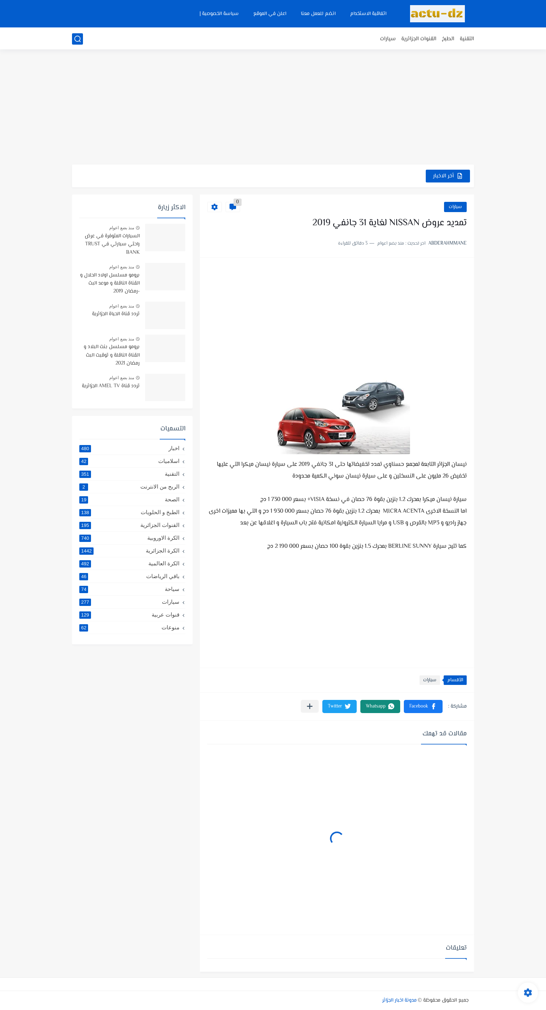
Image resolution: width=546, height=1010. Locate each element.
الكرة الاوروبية (129, 538)
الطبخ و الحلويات (129, 512)
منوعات (129, 627)
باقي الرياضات (129, 576)
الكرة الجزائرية (129, 550)
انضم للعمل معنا (318, 14)
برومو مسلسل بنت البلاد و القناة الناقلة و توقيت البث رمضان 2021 (112, 355)
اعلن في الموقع (269, 14)
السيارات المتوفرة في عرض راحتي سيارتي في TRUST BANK (112, 244)
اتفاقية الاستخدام (368, 14)
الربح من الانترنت (129, 486)
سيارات (388, 39)
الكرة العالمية (129, 563)
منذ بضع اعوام (121, 227)
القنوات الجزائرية (418, 39)
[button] (423, 706)
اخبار (129, 448)
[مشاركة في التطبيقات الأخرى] (310, 706)
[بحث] (77, 39)
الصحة (129, 499)
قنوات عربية (129, 614)
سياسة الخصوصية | (219, 14)
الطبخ (448, 39)
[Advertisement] (273, 108)
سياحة (129, 589)
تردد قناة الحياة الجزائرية (116, 314)
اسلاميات (129, 461)
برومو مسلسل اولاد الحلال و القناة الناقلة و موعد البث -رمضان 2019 (110, 283)
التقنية (467, 39)
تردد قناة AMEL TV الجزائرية (111, 386)
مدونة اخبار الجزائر (399, 1000)
